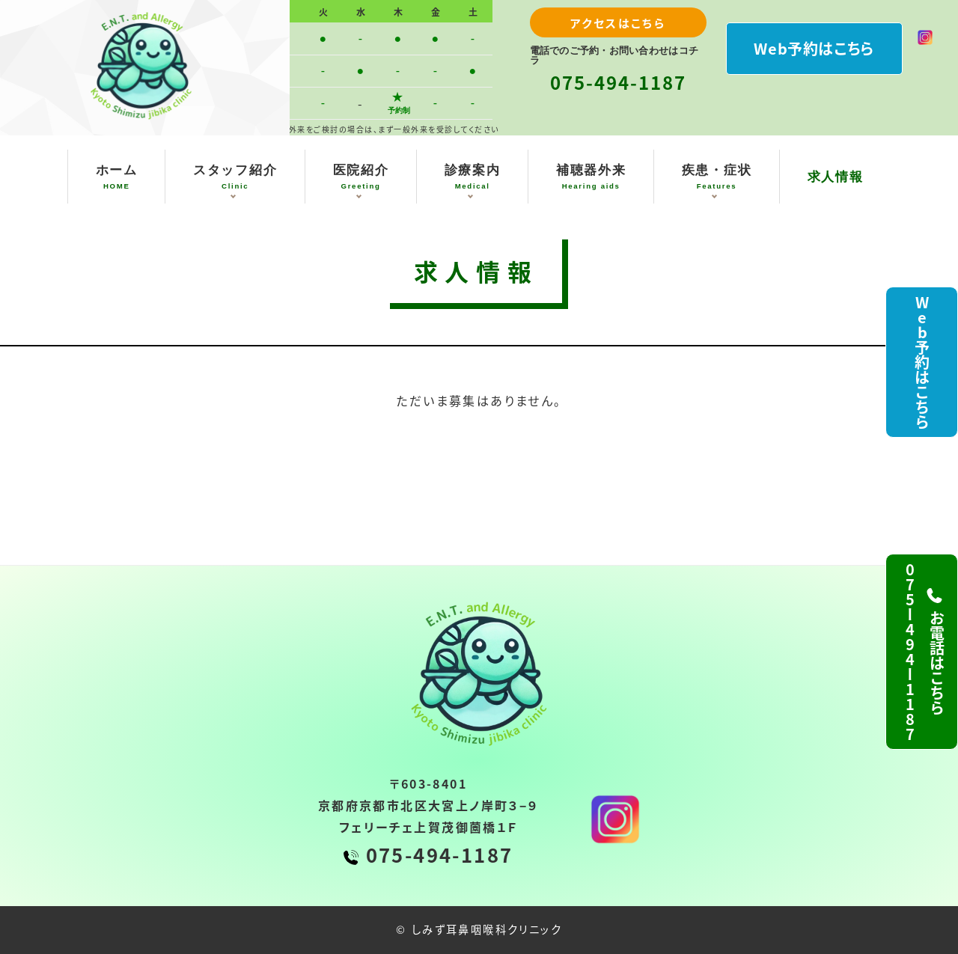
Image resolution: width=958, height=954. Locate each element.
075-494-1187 (618, 82)
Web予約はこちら (813, 48)
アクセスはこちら (617, 23)
